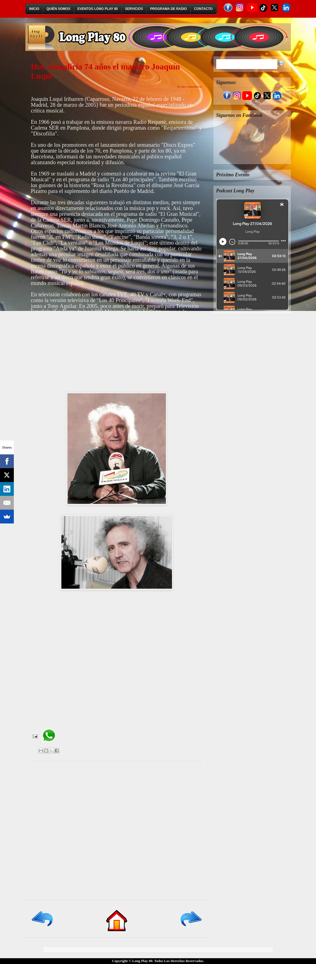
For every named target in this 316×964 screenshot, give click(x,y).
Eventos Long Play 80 (97, 9)
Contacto (203, 9)
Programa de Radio (168, 9)
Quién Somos (58, 9)
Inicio (34, 9)
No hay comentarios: (189, 86)
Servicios (134, 9)
